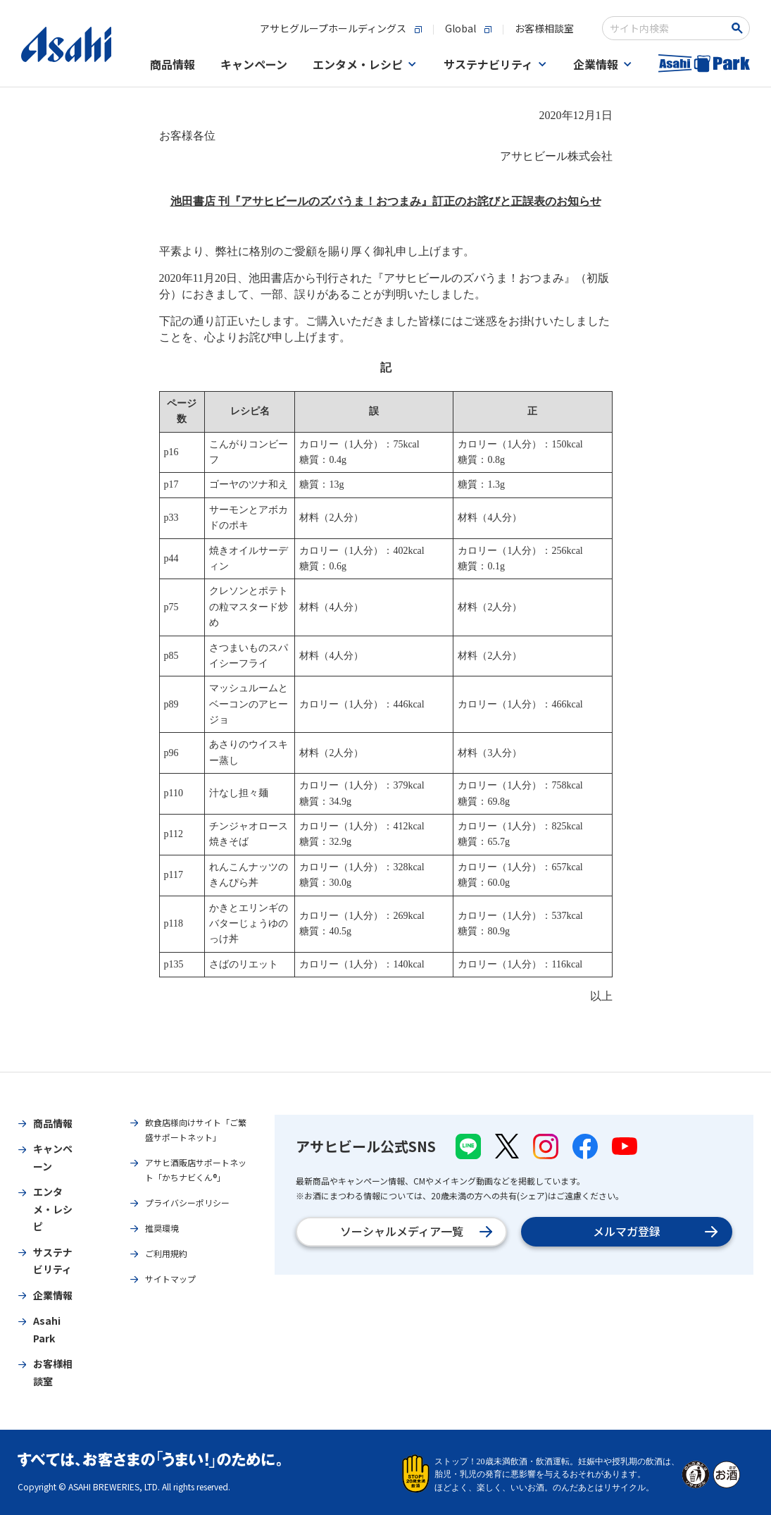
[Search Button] (739, 28)
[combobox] (666, 28)
